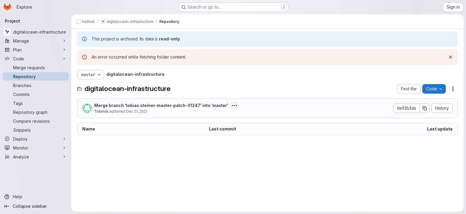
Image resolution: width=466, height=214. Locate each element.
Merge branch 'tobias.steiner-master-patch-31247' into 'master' (161, 105)
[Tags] (35, 103)
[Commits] (35, 94)
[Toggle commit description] (234, 105)
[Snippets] (35, 130)
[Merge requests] (35, 67)
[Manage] (35, 41)
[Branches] (35, 85)
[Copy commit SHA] (424, 108)
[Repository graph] (35, 112)
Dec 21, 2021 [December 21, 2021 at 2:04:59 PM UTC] (136, 111)
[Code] (35, 58)
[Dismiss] (450, 57)
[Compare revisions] (35, 121)
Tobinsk (101, 111)
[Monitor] (35, 148)
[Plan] (35, 49)
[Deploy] (35, 139)
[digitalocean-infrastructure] (35, 32)
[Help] (35, 197)
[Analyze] (35, 156)
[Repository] (35, 76)
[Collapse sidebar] (35, 206)
